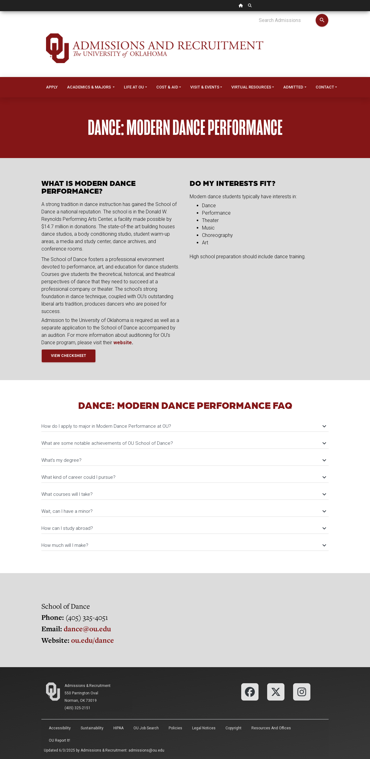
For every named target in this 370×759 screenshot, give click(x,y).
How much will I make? (183, 545)
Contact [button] (325, 87)
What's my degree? (183, 460)
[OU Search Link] (250, 5)
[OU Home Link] (241, 5)
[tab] (185, 423)
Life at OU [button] (134, 87)
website (122, 342)
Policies (175, 728)
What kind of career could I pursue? (183, 477)
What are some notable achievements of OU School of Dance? (183, 443)
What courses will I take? (183, 494)
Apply (52, 87)
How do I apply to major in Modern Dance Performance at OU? (183, 426)
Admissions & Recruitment (88, 686)
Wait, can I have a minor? (183, 511)
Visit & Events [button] (204, 87)
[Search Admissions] (287, 20)
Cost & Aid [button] (167, 87)
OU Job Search (146, 728)
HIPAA (118, 728)
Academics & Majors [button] (89, 87)
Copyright (233, 728)
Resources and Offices (271, 728)
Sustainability (92, 728)
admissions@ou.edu (146, 750)
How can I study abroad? (183, 528)
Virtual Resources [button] (251, 87)
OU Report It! (59, 740)
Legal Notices (204, 728)
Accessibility (60, 728)
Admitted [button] (293, 87)
